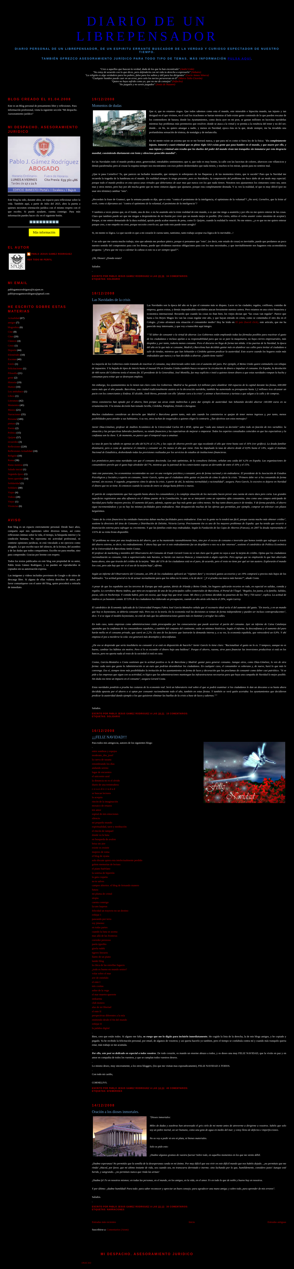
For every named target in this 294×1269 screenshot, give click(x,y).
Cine (10, 331)
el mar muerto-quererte (104, 994)
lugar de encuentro (101, 772)
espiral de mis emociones (105, 814)
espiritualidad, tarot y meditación (109, 826)
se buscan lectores (101, 793)
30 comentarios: (177, 1207)
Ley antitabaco (15, 391)
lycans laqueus (99, 906)
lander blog (98, 961)
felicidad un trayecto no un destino (110, 910)
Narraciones (116, 1209)
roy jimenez (98, 923)
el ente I (96, 982)
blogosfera (13, 327)
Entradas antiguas (277, 1222)
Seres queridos (15, 478)
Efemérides (114, 1091)
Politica (12, 432)
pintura (11, 423)
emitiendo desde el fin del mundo (109, 1019)
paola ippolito (99, 944)
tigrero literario (100, 952)
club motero (98, 1002)
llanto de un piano (101, 956)
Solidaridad (14, 483)
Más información (44, 232)
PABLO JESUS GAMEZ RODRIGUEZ (51, 254)
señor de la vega (100, 990)
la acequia (97, 797)
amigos (11, 322)
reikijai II (97, 1023)
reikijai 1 (96, 914)
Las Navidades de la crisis (111, 300)
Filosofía (12, 373)
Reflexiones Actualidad (20, 451)
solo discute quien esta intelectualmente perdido (117, 860)
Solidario (113, 279)
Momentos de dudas (106, 106)
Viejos (11, 501)
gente (10, 377)
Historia (12, 382)
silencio (96, 818)
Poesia (11, 428)
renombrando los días (103, 763)
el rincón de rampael (102, 831)
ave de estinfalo (100, 977)
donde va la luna (100, 835)
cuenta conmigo (100, 902)
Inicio (192, 1222)
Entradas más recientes (104, 1222)
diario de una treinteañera (105, 784)
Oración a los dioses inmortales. (115, 1112)
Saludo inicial (15, 469)
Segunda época (15, 474)
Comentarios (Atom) (118, 1229)
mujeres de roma (100, 852)
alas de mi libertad (101, 1007)
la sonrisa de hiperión (103, 873)
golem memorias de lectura (106, 864)
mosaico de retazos (102, 805)
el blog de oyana (100, 856)
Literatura (13, 400)
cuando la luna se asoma (104, 931)
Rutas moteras (15, 465)
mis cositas (98, 986)
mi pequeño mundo (102, 822)
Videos (11, 497)
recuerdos (13, 441)
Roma (11, 460)
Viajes (11, 492)
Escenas (12, 359)
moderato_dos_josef (102, 755)
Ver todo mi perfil (39, 260)
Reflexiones (14, 446)
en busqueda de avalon (104, 839)
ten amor (96, 810)
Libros (11, 396)
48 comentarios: (177, 1088)
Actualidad (13, 318)
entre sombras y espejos (104, 751)
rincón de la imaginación (105, 801)
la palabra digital (100, 1028)
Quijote (12, 437)
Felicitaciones (15, 368)
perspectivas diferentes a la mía (108, 1015)
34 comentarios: (177, 276)
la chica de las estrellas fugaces (108, 965)
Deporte (12, 350)
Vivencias (13, 506)
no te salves (98, 881)
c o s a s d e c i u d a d (103, 789)
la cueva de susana (101, 759)
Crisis (11, 345)
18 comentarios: (177, 713)
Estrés (11, 364)
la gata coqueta (100, 877)
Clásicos (12, 341)
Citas (10, 336)
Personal (12, 419)
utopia (95, 898)
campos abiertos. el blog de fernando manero (115, 885)
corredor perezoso (101, 940)
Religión (12, 455)
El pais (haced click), (248, 322)
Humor (11, 386)
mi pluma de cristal (102, 893)
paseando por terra (101, 919)
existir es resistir (100, 847)
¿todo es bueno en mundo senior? (109, 969)
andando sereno (100, 768)
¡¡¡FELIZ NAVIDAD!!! (109, 737)
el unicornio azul (100, 776)
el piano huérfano (101, 868)
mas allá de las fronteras (104, 935)
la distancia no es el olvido (106, 780)
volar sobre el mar (101, 973)
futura (95, 889)
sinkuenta (97, 998)
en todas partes (99, 927)
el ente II (96, 1011)
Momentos (13, 405)
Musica (12, 409)
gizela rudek (98, 948)
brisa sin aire (98, 843)
